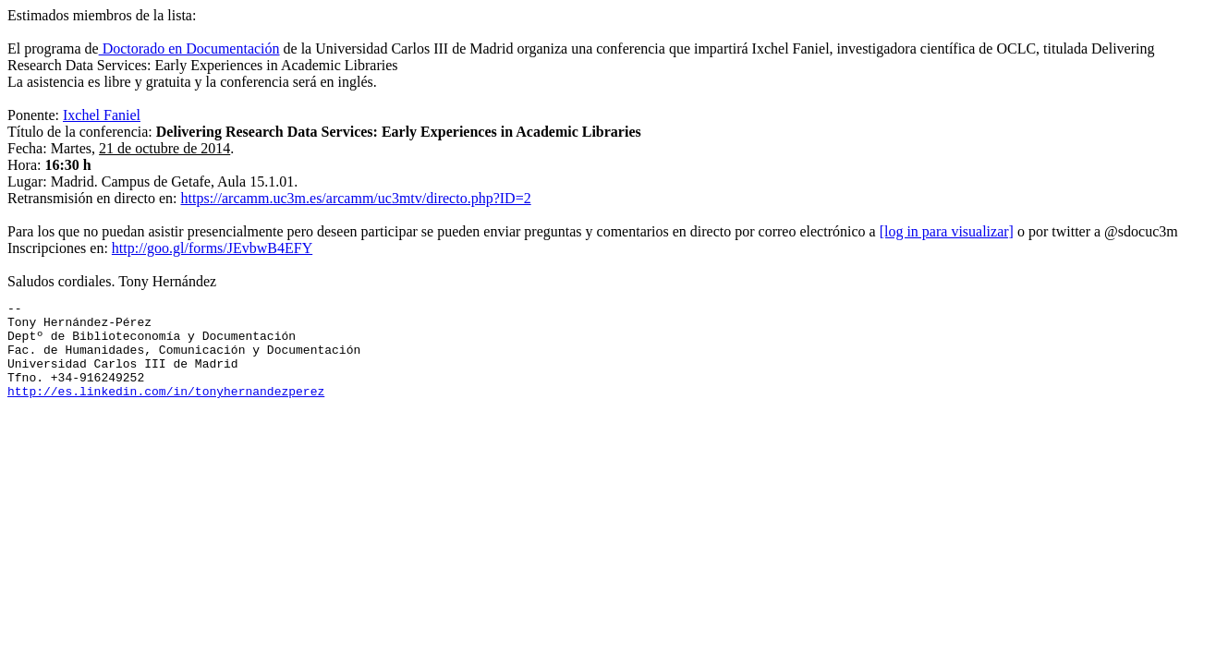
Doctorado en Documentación (189, 48)
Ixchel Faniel (101, 115)
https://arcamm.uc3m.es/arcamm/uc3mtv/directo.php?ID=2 (356, 198)
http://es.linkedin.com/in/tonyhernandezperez (165, 410)
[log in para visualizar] (947, 231)
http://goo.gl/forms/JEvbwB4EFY (212, 248)
